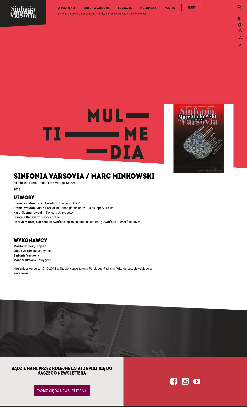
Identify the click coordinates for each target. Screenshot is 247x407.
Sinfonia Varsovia (97, 7)
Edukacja (125, 7)
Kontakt (171, 7)
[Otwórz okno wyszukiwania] (239, 7)
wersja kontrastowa (239, 25)
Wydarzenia (66, 7)
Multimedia (148, 7)
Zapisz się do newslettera (61, 391)
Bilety (191, 7)
